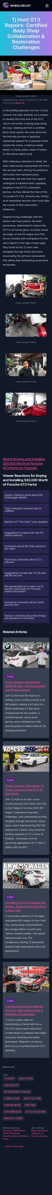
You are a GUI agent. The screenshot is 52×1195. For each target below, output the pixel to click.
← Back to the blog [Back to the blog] (13, 1146)
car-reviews (12, 1105)
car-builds (11, 1085)
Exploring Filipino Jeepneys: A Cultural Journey (39, 1133)
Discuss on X (9, 1067)
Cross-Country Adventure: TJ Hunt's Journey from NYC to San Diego (24, 789)
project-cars (13, 1118)
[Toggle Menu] (47, 5)
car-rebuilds (12, 1111)
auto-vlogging (35, 1111)
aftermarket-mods (17, 1091)
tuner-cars (12, 1098)
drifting (30, 1105)
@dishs (19, 103)
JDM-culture (32, 1098)
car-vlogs (25, 1078)
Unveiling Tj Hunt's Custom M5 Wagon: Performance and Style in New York (25, 906)
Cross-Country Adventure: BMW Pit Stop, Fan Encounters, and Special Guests (25, 686)
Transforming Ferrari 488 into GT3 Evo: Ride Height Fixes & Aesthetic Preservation (24, 1010)
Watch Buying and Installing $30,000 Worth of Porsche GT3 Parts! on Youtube (24, 463)
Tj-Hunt (9, 1078)
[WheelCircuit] (16, 5)
